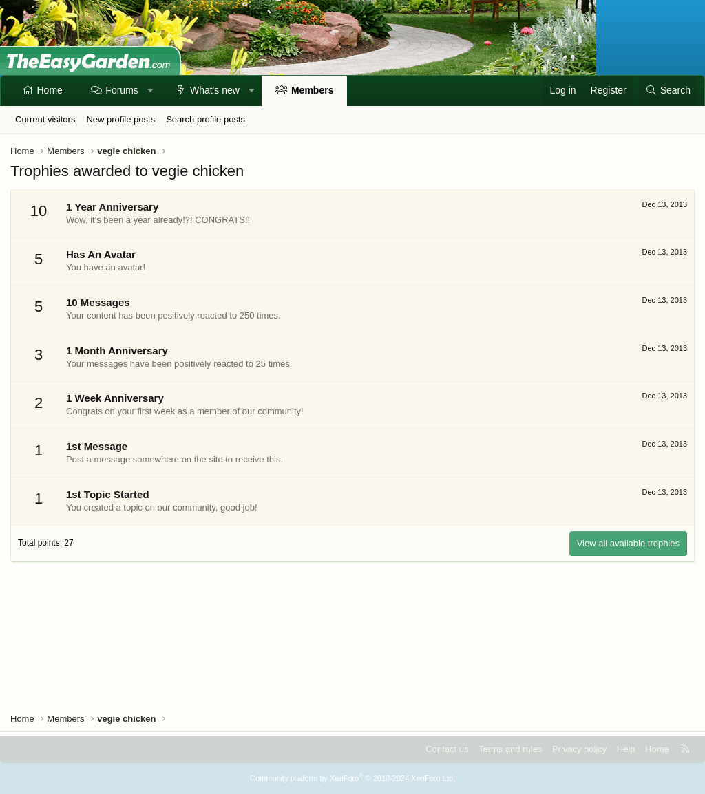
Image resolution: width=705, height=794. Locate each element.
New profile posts (120, 119)
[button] (150, 91)
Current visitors (45, 119)
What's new (215, 90)
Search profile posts (205, 119)
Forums (121, 90)
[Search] (667, 91)
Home (50, 90)
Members (312, 90)
